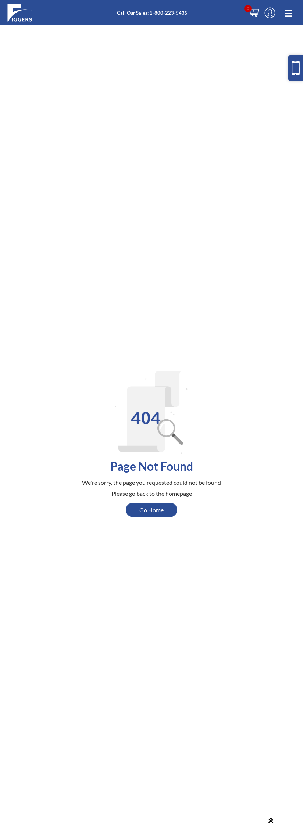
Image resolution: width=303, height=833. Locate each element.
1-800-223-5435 (169, 13)
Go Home (151, 509)
